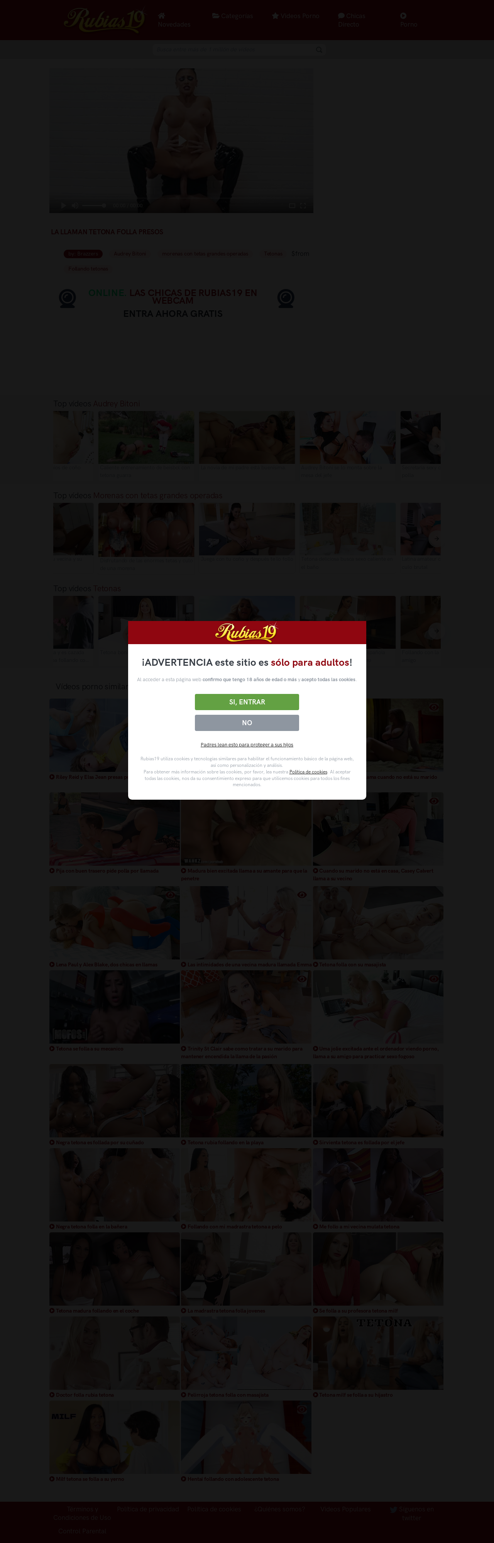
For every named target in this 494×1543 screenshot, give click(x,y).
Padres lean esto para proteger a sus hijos (247, 745)
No (247, 723)
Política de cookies (308, 772)
